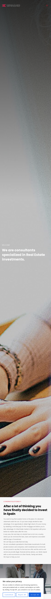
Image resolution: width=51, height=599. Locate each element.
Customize (9, 595)
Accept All (35, 595)
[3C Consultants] (12, 5)
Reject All (22, 595)
